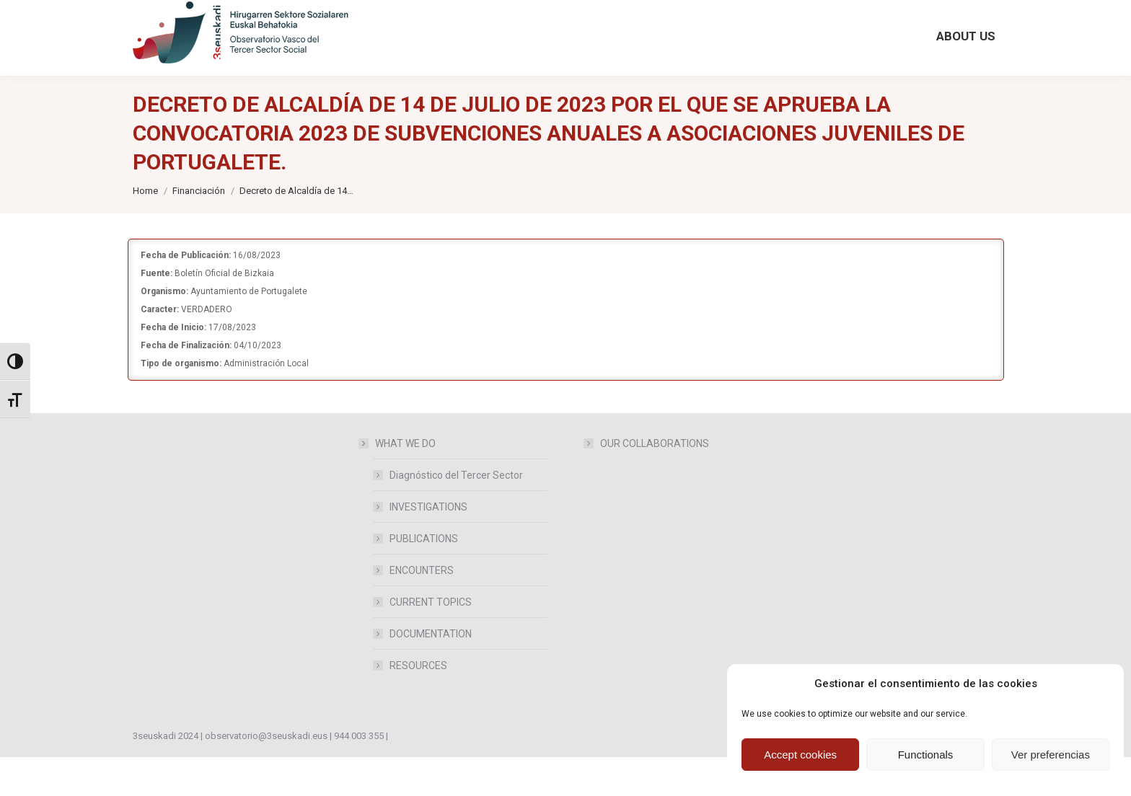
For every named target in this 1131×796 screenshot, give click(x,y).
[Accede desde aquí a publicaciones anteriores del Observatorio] (494, 19)
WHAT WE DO (398, 482)
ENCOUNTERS (422, 609)
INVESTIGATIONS (428, 546)
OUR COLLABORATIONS (654, 482)
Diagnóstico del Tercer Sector (456, 514)
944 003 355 (359, 774)
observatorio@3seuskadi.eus (283, 19)
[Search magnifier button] (866, 16)
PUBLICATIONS (424, 577)
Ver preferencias (1050, 754)
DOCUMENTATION (431, 672)
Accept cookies (800, 754)
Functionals (926, 754)
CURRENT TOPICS (431, 641)
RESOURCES (418, 704)
